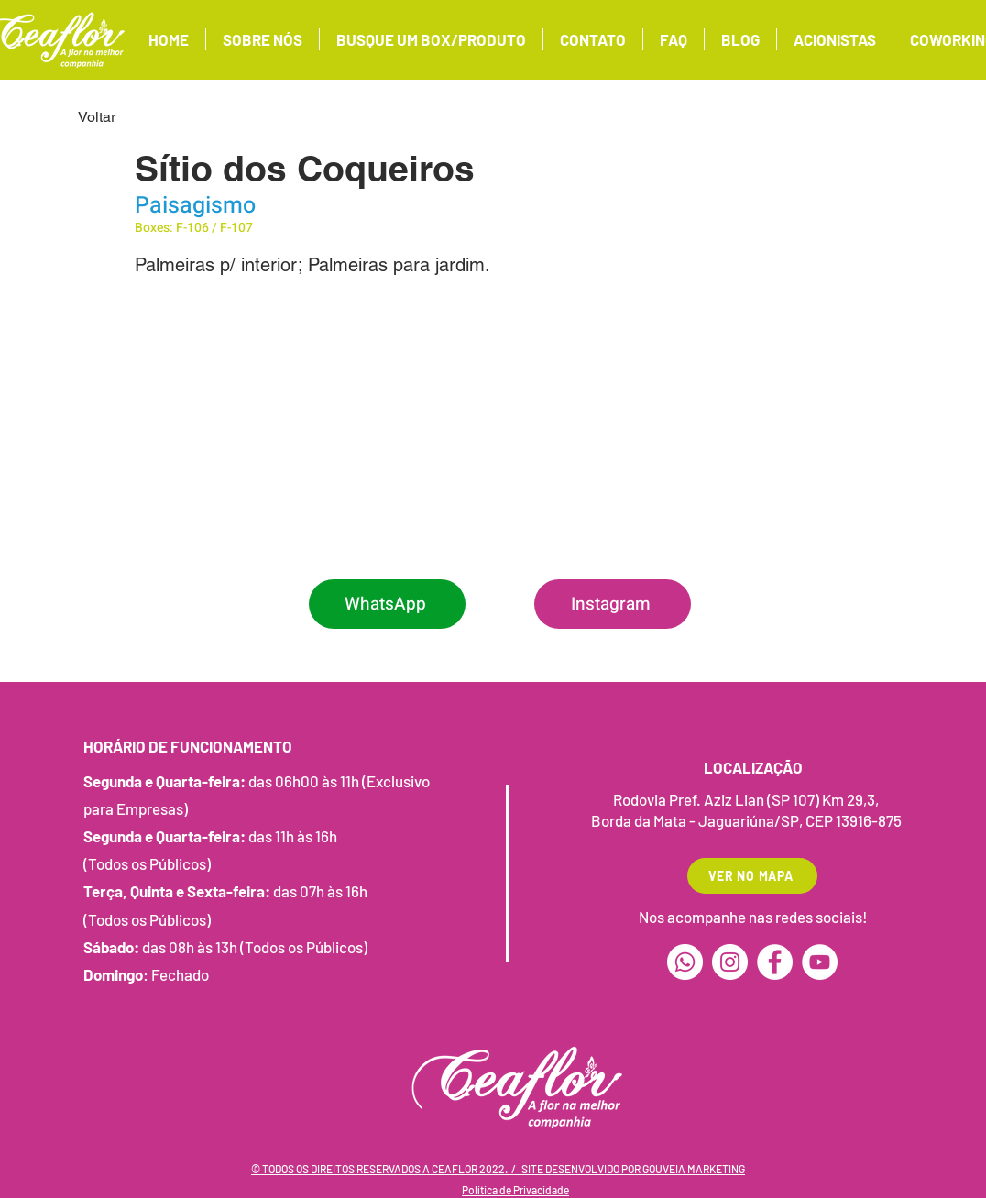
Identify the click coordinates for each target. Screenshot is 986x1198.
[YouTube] (820, 962)
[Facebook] (775, 962)
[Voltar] (138, 117)
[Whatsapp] (685, 962)
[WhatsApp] (387, 604)
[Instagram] (612, 604)
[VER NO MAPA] (752, 876)
